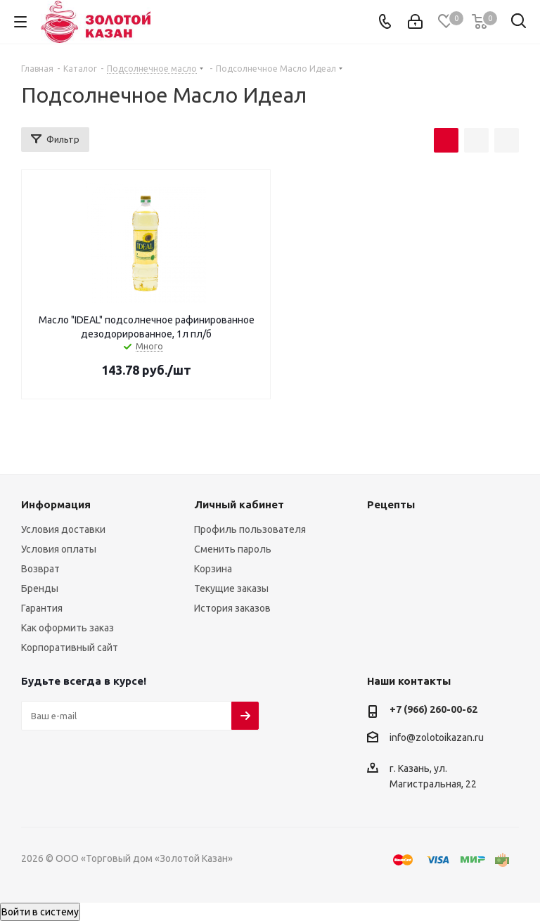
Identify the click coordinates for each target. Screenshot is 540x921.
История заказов (232, 608)
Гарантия (42, 608)
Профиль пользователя (250, 529)
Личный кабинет (239, 504)
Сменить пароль (232, 549)
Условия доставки (63, 529)
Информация (56, 504)
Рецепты (391, 504)
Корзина (213, 568)
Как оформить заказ (67, 627)
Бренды (39, 588)
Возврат (40, 568)
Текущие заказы (231, 588)
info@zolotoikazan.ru (437, 737)
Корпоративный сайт (69, 647)
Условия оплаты (58, 549)
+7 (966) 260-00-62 (433, 709)
